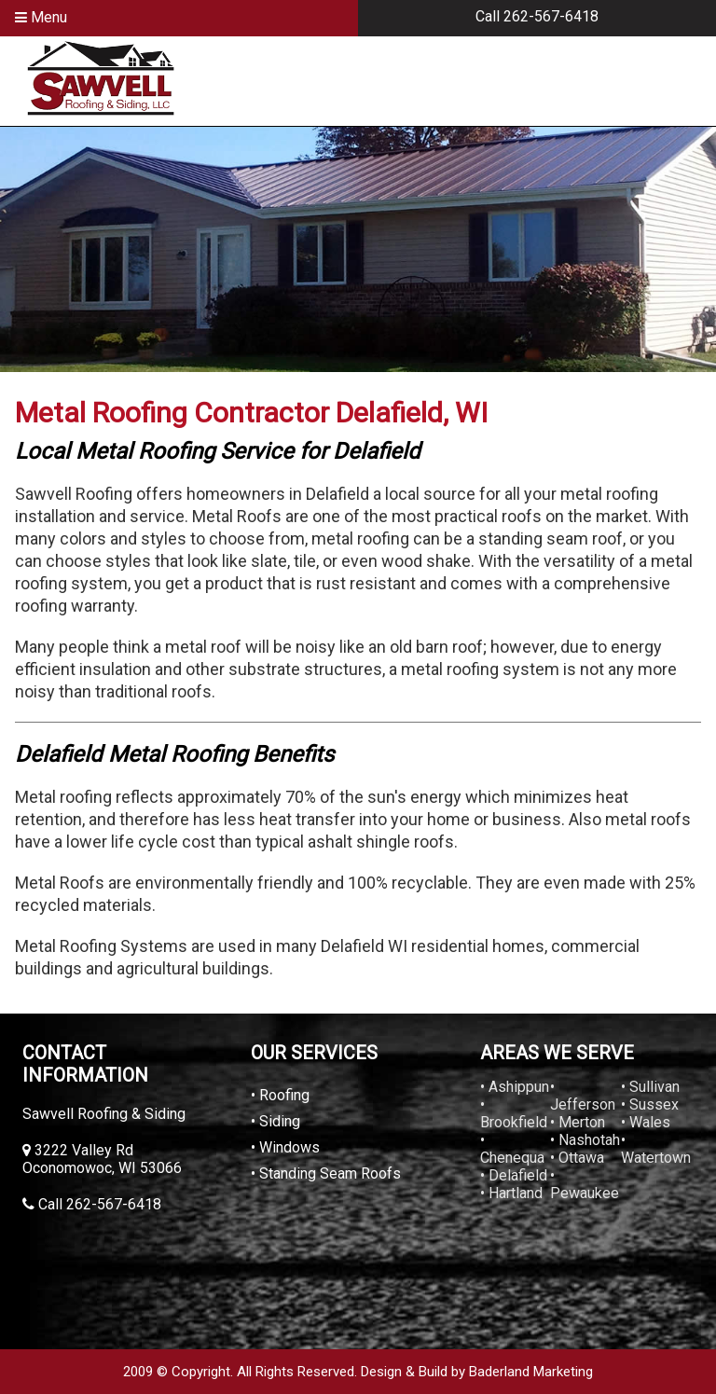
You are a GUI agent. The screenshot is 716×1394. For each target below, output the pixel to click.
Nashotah (589, 1140)
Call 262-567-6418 (537, 16)
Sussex (654, 1104)
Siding (279, 1121)
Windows (289, 1147)
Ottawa (581, 1157)
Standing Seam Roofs (330, 1173)
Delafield (518, 1175)
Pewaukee (584, 1193)
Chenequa (512, 1157)
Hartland (516, 1193)
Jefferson (582, 1104)
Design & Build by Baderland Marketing (477, 1371)
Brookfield (513, 1122)
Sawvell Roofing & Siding (104, 1114)
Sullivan (654, 1087)
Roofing (284, 1095)
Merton (581, 1122)
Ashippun (519, 1087)
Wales (649, 1122)
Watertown (656, 1157)
